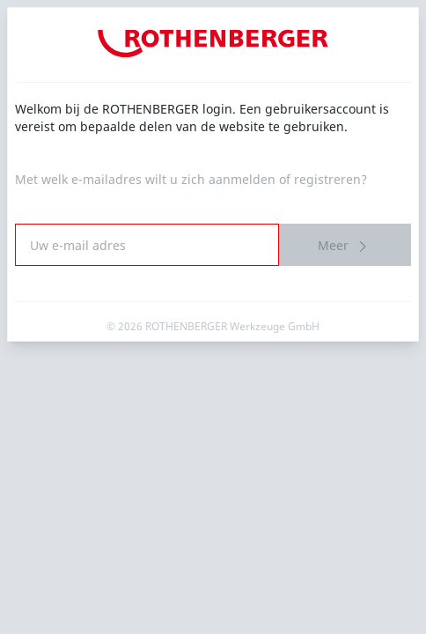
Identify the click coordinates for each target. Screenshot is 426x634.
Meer (344, 246)
